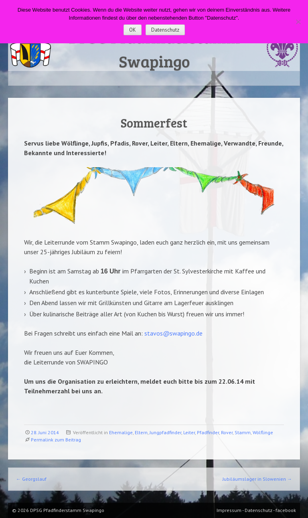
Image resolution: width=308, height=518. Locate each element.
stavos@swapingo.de (173, 333)
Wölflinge (263, 432)
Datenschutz (165, 29)
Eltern (141, 432)
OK (132, 29)
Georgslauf (31, 479)
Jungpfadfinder (165, 432)
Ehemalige (121, 432)
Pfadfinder (208, 432)
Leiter (189, 432)
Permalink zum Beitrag (56, 440)
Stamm (243, 432)
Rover (227, 432)
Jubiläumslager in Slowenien (257, 479)
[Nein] (298, 22)
